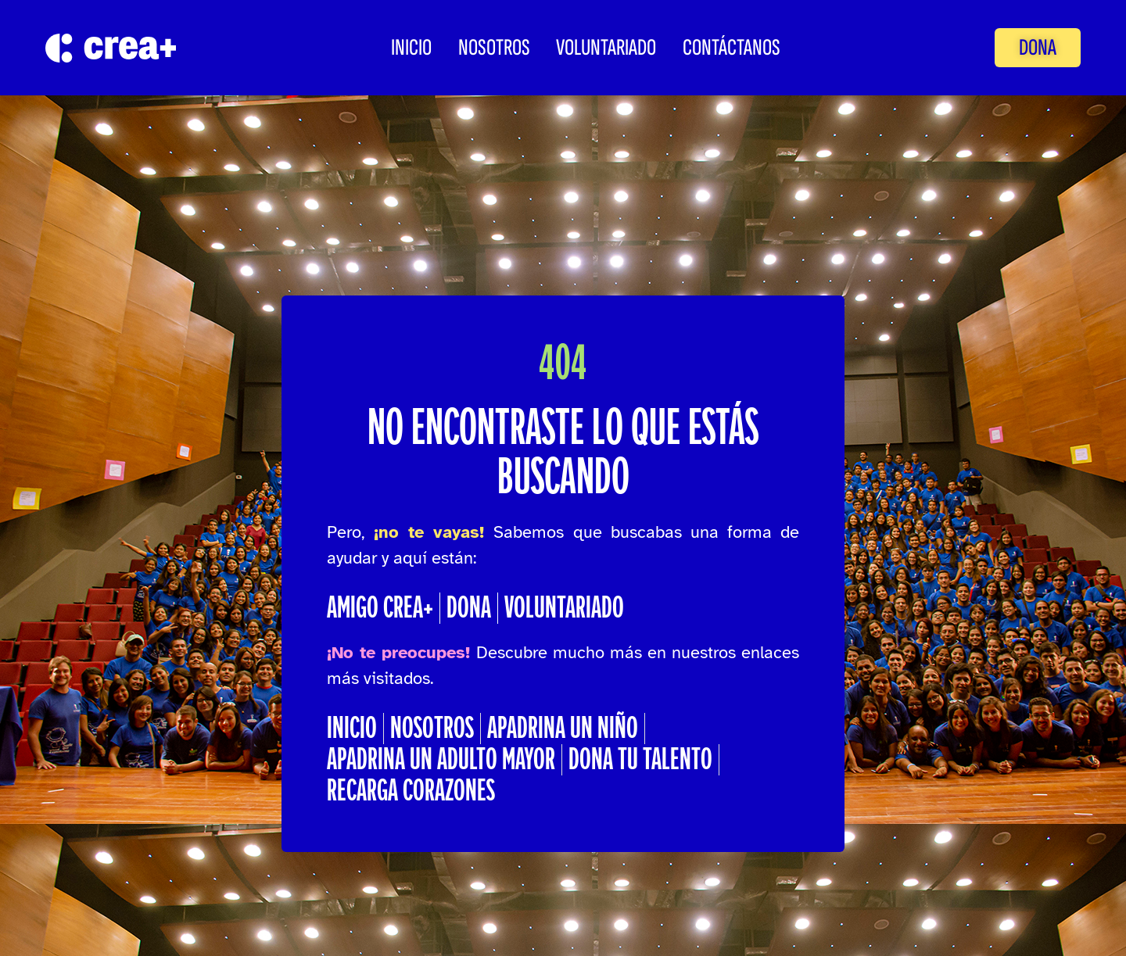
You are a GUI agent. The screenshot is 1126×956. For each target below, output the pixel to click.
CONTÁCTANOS (731, 48)
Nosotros (494, 48)
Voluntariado (606, 48)
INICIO (411, 48)
